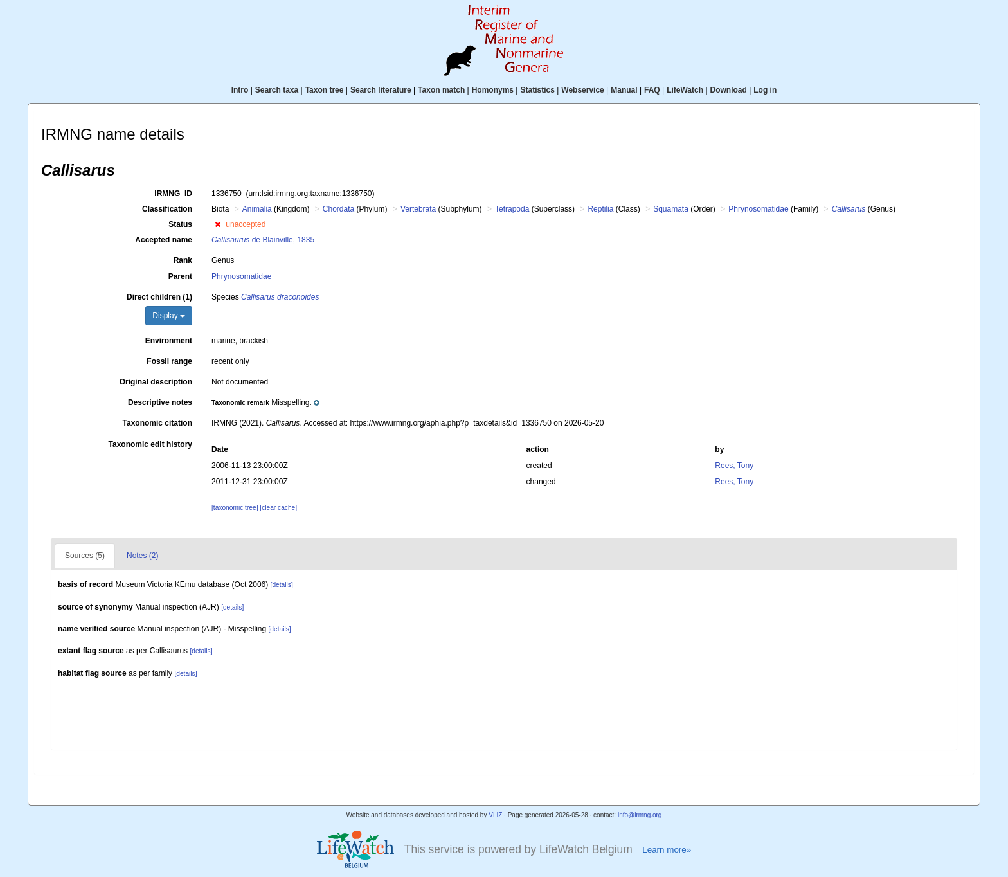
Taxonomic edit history (150, 444)
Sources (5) (85, 555)
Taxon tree (324, 90)
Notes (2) (142, 555)
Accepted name (163, 239)
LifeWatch (685, 90)
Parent (180, 276)
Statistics (537, 90)
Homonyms (493, 90)
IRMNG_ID (173, 193)
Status (180, 224)
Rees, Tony (734, 465)
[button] (218, 224)
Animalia (257, 208)
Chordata (338, 208)
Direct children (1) (159, 297)
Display (168, 315)
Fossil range (169, 361)
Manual (624, 90)
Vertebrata (418, 208)
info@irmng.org (640, 814)
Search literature (380, 90)
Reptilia (600, 208)
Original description (156, 381)
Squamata (670, 208)
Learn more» (666, 849)
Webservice (582, 90)
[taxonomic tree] (235, 507)
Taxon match (441, 90)
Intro (240, 90)
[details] (282, 584)
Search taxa (276, 90)
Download (728, 90)
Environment (168, 340)
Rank (183, 260)
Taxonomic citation (157, 423)
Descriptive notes (160, 402)
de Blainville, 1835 (263, 239)
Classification (167, 208)
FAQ (652, 90)
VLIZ (495, 814)
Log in (765, 90)
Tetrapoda (512, 208)
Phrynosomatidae (758, 208)
